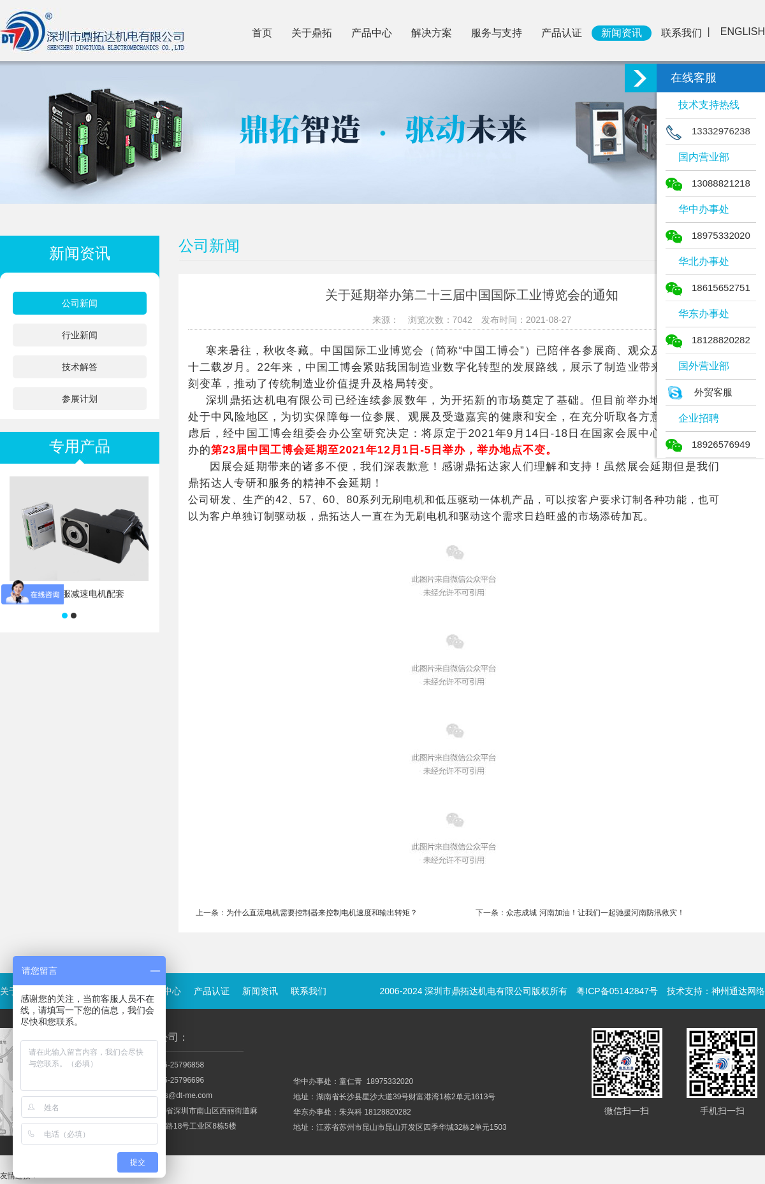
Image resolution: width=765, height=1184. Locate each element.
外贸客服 (699, 392)
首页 (262, 32)
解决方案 (431, 32)
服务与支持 (496, 32)
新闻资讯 (621, 32)
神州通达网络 (738, 991)
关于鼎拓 (311, 32)
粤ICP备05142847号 (617, 991)
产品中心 (371, 32)
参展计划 (80, 399)
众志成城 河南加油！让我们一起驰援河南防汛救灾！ (595, 912)
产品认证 (561, 32)
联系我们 (681, 32)
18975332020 (708, 235)
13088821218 (708, 183)
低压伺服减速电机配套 (79, 593)
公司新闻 (80, 303)
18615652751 (708, 287)
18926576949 (708, 444)
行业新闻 (80, 335)
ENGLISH (742, 31)
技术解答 (80, 367)
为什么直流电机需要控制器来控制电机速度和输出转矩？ (322, 912)
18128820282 (708, 339)
